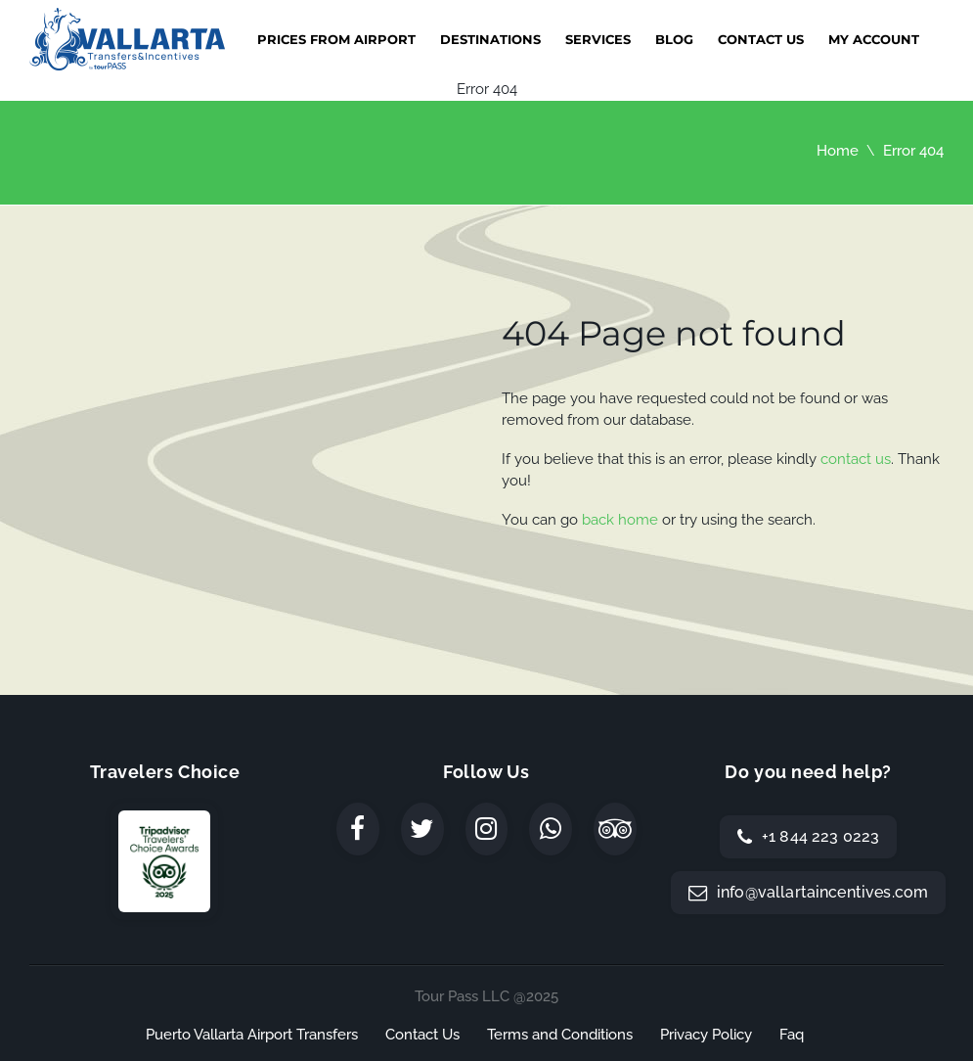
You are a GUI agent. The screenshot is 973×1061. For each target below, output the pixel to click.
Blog (674, 39)
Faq (791, 1034)
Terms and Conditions (560, 1034)
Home (838, 151)
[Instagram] (487, 829)
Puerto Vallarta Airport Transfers (252, 1034)
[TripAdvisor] (615, 829)
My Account (873, 39)
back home (620, 520)
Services (598, 39)
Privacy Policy (706, 1034)
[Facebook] (357, 829)
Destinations (490, 39)
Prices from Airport (336, 39)
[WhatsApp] (550, 829)
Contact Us (761, 39)
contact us (855, 459)
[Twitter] (422, 829)
